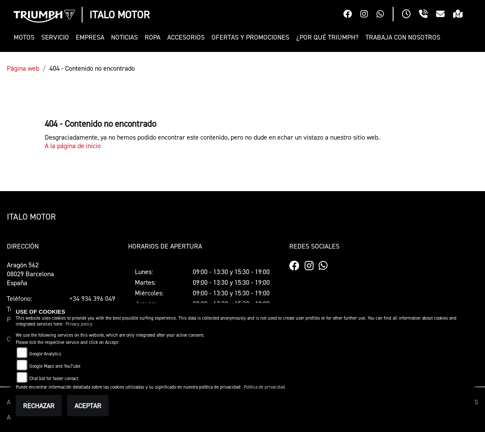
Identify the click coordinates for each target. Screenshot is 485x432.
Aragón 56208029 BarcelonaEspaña (30, 273)
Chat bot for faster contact (53, 378)
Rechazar (38, 405)
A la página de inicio (73, 145)
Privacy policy (79, 324)
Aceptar (87, 405)
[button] (26, 37)
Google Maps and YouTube (54, 366)
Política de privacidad (264, 387)
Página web (23, 68)
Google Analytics (45, 354)
